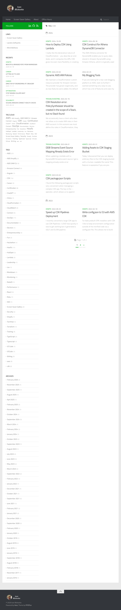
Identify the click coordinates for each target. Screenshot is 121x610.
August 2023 (11, 449)
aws (18, 141)
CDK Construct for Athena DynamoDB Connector (95, 46)
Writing (13, 141)
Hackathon (23, 129)
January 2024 (12, 434)
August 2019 (11, 543)
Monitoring (9, 134)
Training (15, 138)
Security (23, 136)
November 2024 (13, 409)
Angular (15, 121)
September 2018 (13, 558)
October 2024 (12, 414)
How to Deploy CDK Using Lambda (58, 46)
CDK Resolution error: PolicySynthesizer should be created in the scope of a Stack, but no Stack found (61, 108)
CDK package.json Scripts (58, 178)
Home (8, 19)
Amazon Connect (13, 168)
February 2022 (12, 478)
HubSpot (8, 131)
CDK (20, 120)
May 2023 (10, 464)
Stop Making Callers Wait (15, 93)
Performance (21, 134)
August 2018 (11, 563)
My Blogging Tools (91, 75)
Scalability (10, 100)
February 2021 (12, 508)
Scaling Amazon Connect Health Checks (21, 103)
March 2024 (11, 424)
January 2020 (12, 533)
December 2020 (13, 518)
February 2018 (12, 567)
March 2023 (11, 468)
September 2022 (13, 473)
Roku (32, 134)
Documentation (24, 126)
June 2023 (10, 459)
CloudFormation (22, 123)
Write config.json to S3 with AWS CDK (98, 214)
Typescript (28, 139)
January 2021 (12, 513)
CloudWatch (32, 124)
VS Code (34, 139)
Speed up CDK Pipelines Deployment (57, 214)
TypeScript (22, 139)
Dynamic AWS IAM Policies (59, 75)
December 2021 (13, 488)
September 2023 (13, 444)
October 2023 (12, 439)
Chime (13, 124)
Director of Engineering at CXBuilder (20, 83)
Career (8, 71)
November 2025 (13, 384)
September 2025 (13, 389)
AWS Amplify (15, 118)
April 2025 (10, 399)
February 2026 (12, 379)
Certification (33, 120)
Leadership (20, 131)
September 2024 (13, 419)
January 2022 (12, 483)
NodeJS (15, 134)
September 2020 (13, 523)
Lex (25, 131)
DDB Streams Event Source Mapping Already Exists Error (60, 149)
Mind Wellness (12, 47)
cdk (21, 141)
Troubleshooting (53, 99)
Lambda (14, 131)
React (28, 134)
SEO (36, 134)
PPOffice (29, 605)
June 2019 (10, 548)
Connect (8, 126)
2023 (49, 136)
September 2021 (13, 498)
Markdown (30, 131)
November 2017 (13, 572)
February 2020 (12, 528)
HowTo (48, 41)
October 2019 (12, 538)
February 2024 (12, 429)
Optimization (11, 91)
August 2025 (11, 394)
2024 (49, 32)
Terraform (9, 139)
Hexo (16, 605)
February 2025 (12, 404)
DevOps (15, 126)
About (36, 19)
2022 (49, 200)
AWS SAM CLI (25, 118)
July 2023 (10, 454)
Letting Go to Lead (13, 74)
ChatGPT (8, 124)
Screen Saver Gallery (22, 19)
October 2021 (12, 493)
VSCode (8, 141)
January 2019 (12, 553)
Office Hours (47, 19)
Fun (18, 129)
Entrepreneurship (11, 129)
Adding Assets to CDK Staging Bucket (96, 149)
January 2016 (12, 577)
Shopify (29, 136)
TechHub (34, 136)
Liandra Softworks (13, 42)
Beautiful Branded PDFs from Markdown (21, 64)
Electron (32, 126)
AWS (8, 118)
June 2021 (10, 503)
